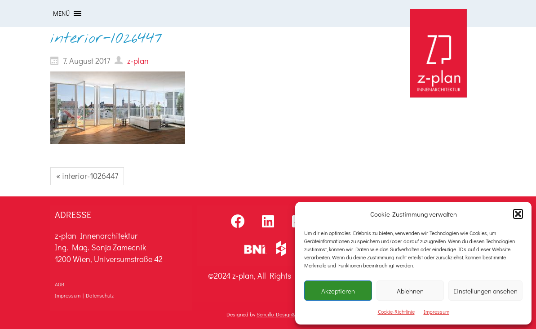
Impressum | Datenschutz (84, 295)
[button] (518, 213)
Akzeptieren (338, 290)
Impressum (436, 311)
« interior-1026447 (87, 175)
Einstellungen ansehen (485, 290)
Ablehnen (410, 290)
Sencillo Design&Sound (283, 314)
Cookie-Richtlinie (396, 311)
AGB (59, 284)
